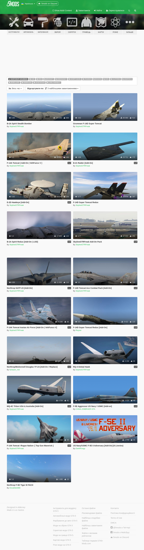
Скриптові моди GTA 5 (63, 530)
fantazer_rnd (14, 370)
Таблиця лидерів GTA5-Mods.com (92, 542)
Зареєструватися (115, 10)
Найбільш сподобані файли (91, 519)
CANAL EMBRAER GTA (85, 409)
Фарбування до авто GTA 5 (65, 521)
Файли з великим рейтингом (89, 534)
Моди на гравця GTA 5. (63, 535)
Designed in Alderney (16, 507)
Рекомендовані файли (92, 513)
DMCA (113, 523)
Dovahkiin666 (14, 488)
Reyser (78, 330)
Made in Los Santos (15, 510)
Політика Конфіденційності (123, 513)
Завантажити (83, 10)
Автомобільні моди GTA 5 (64, 516)
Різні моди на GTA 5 (62, 545)
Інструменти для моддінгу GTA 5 (64, 509)
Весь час (15, 88)
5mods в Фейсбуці (120, 532)
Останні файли (88, 508)
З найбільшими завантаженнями (53, 88)
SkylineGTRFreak (16, 126)
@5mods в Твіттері (120, 527)
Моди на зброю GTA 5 (63, 525)
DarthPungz (80, 448)
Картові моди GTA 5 (62, 540)
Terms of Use (116, 518)
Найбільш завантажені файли (92, 526)
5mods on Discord (120, 537)
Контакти (115, 508)
